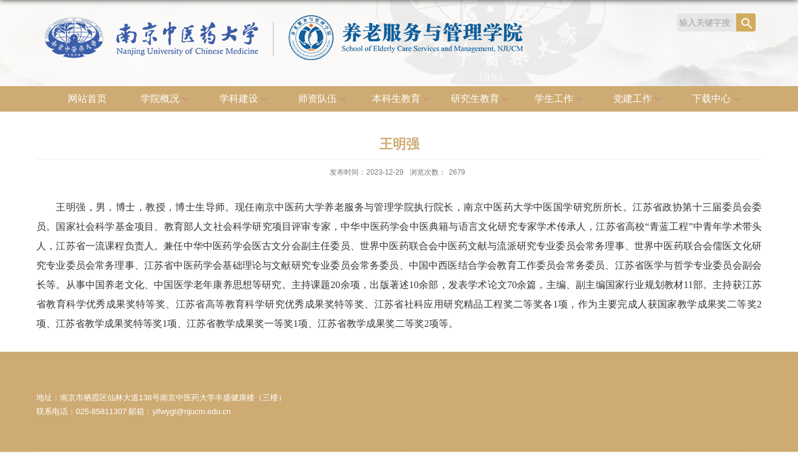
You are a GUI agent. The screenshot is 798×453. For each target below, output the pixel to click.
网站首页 (87, 98)
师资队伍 (323, 99)
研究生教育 (481, 99)
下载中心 (717, 99)
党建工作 (638, 99)
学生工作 (559, 99)
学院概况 (166, 99)
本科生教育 (402, 99)
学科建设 (244, 99)
